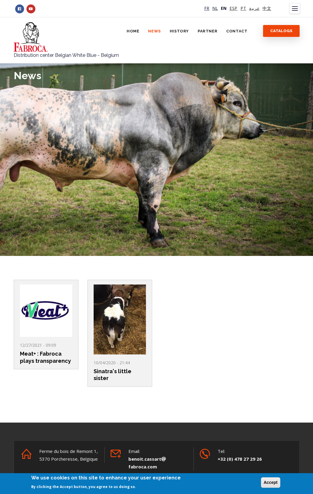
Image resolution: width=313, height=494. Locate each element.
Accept (271, 483)
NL (215, 8)
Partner (207, 31)
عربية (254, 8)
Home (133, 31)
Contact (236, 31)
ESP (233, 8)
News (154, 31)
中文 (266, 8)
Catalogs (281, 31)
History (179, 31)
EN (224, 8)
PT (243, 8)
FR (206, 8)
